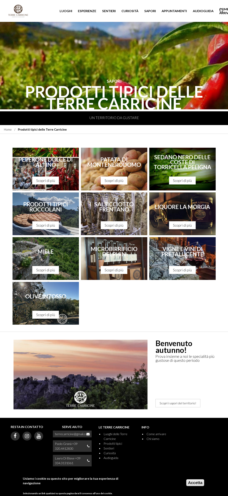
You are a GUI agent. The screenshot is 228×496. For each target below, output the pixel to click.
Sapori (150, 11)
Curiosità (129, 11)
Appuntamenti (174, 11)
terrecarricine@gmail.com (72, 434)
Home (8, 129)
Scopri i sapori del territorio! (178, 403)
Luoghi (66, 11)
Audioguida (203, 11)
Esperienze (87, 11)
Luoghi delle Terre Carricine (115, 436)
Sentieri (109, 11)
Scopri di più (45, 180)
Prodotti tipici (113, 443)
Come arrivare (156, 434)
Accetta (195, 483)
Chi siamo (153, 439)
